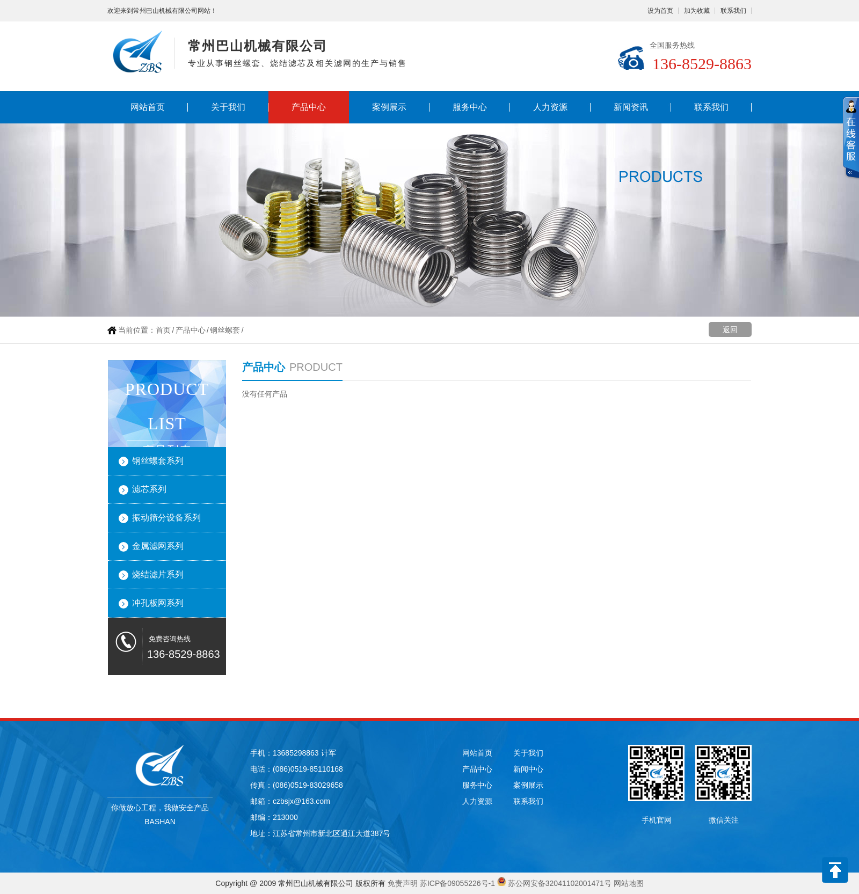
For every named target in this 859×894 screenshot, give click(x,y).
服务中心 (470, 107)
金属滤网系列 (158, 546)
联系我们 (733, 10)
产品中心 (309, 107)
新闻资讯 (631, 107)
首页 (163, 330)
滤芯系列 (149, 489)
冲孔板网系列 (158, 602)
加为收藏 (697, 10)
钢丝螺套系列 (158, 460)
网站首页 (147, 107)
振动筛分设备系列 (166, 517)
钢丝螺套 (225, 330)
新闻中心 (528, 769)
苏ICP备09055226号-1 (457, 883)
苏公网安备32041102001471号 (560, 883)
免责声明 (403, 883)
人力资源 (550, 107)
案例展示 (389, 107)
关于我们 (228, 107)
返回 (730, 329)
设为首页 (660, 10)
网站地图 (629, 883)
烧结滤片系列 (158, 574)
